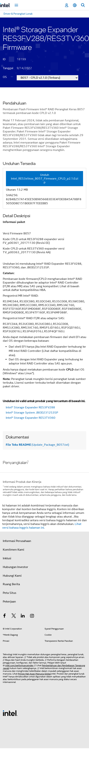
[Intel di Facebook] (4, 616)
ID (4, 59)
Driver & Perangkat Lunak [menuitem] (18, 13)
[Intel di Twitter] (14, 616)
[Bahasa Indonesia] (74, 5)
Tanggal (8, 68)
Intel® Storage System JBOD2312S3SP (32, 412)
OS (5, 77)
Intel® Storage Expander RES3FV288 (30, 407)
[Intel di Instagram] (32, 616)
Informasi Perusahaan (17, 541)
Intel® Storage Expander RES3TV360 (30, 418)
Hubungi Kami (12, 576)
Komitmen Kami (13, 550)
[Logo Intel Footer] (10, 713)
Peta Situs (9, 593)
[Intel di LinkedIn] (23, 616)
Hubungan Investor (15, 567)
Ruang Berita (11, 584)
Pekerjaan (9, 601)
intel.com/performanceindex (19, 665)
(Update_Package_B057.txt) (37, 445)
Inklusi (7, 558)
